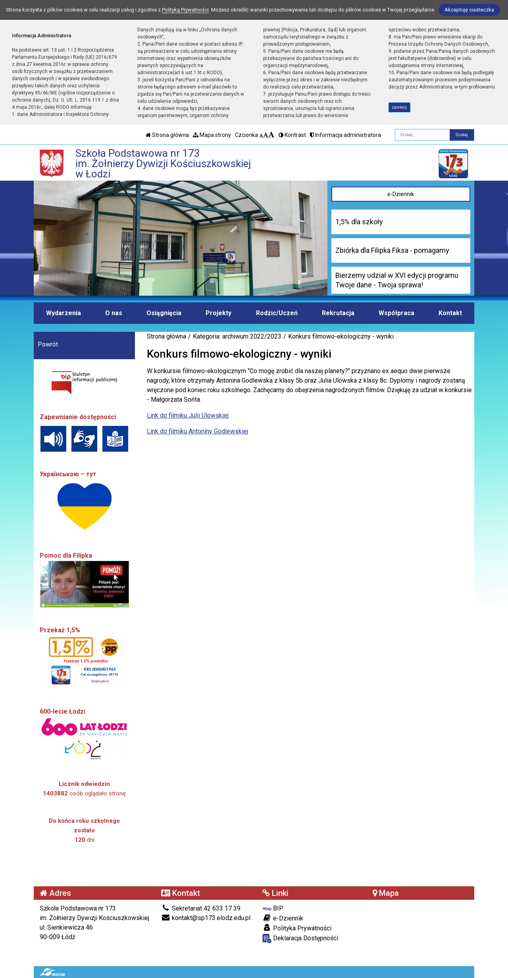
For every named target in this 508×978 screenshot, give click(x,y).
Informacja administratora (345, 135)
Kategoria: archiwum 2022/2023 (237, 336)
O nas (113, 313)
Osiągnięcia (163, 313)
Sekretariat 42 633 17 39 (201, 908)
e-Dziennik (400, 194)
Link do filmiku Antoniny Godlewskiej (197, 431)
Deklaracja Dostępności (300, 938)
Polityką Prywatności (185, 10)
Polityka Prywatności (296, 928)
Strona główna (167, 135)
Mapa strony (212, 135)
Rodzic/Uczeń (277, 313)
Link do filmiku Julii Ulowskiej (188, 415)
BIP (272, 908)
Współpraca (396, 313)
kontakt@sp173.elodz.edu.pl (205, 918)
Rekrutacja (338, 313)
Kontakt (450, 313)
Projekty (218, 313)
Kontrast (292, 135)
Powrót (48, 344)
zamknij (399, 107)
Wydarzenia (63, 313)
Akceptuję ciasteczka (469, 10)
